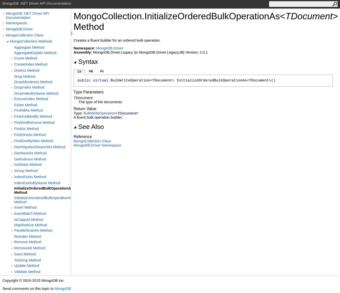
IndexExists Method (30, 177)
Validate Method (27, 272)
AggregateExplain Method (35, 53)
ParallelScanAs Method (33, 230)
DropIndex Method (29, 87)
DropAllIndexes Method (33, 82)
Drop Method (24, 76)
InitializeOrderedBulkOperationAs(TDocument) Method (42, 190)
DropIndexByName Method (36, 93)
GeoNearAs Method (30, 153)
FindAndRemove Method (34, 122)
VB (91, 71)
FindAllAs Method (28, 110)
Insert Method (25, 207)
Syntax (86, 61)
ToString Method (27, 260)
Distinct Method (26, 70)
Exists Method (25, 105)
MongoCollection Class (24, 35)
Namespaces (16, 23)
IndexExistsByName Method (37, 183)
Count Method (25, 58)
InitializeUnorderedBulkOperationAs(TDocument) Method (42, 200)
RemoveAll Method (29, 248)
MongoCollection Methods (31, 41)
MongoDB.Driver (19, 29)
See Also (89, 126)
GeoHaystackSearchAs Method (39, 147)
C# (79, 71)
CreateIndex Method (30, 64)
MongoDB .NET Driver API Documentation (27, 15)
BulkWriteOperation (99, 113)
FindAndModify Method (33, 116)
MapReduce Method (30, 225)
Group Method (26, 171)
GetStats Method (28, 164)
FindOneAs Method (30, 135)
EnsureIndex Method (31, 99)
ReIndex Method (27, 236)
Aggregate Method (29, 47)
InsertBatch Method (30, 213)
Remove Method (27, 242)
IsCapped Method (28, 219)
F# (102, 71)
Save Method (25, 254)
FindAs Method (26, 128)
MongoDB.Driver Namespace (97, 145)
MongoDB (63, 288)
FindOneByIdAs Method (33, 141)
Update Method (26, 265)
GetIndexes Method (30, 159)
